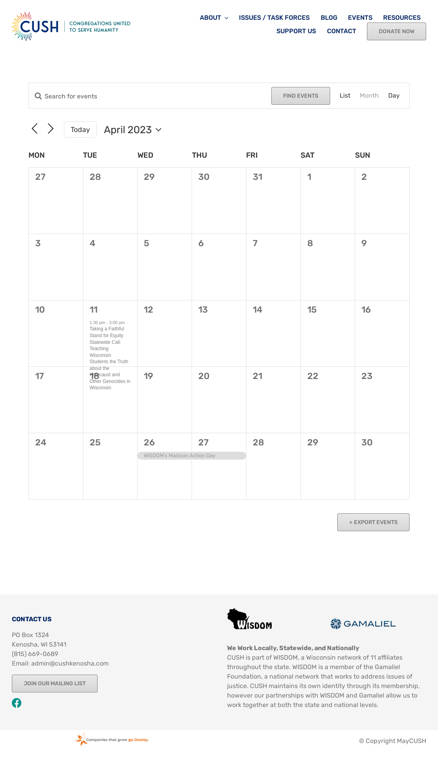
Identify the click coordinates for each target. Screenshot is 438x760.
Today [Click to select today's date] (80, 129)
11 (94, 309)
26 (149, 442)
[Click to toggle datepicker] (134, 130)
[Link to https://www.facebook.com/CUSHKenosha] (17, 703)
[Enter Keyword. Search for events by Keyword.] (150, 96)
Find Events (300, 95)
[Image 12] (363, 621)
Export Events (375, 522)
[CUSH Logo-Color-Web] (71, 15)
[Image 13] (249, 611)
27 (203, 442)
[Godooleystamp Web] (111, 733)
